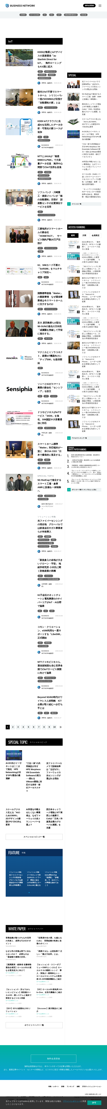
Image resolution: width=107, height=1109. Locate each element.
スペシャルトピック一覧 (34, 837)
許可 (95, 1103)
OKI (53, 540)
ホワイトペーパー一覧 (34, 1025)
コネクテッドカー (45, 681)
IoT (59, 15)
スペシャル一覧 (76, 204)
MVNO (48, 643)
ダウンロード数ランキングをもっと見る (84, 489)
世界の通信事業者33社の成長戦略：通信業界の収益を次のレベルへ (85, 456)
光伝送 (83, 15)
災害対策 (42, 75)
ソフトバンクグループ (46, 215)
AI (44, 15)
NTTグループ (43, 175)
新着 (62, 1087)
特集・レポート (53, 1087)
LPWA (48, 172)
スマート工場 (50, 496)
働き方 (54, 713)
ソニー (54, 396)
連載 (78, 1087)
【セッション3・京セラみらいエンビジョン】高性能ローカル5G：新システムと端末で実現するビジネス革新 (86, 481)
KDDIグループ (50, 71)
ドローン (49, 576)
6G (51, 15)
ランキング (70, 1087)
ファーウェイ (43, 546)
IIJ (40, 277)
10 (54, 727)
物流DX (51, 75)
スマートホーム (51, 107)
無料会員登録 (89, 5)
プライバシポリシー (72, 1101)
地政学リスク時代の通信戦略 (48, 579)
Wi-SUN (48, 338)
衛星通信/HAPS (44, 78)
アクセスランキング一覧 (79, 438)
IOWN (23, 15)
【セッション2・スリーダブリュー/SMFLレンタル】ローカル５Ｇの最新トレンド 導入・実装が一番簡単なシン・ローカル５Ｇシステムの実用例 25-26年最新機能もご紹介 (86, 473)
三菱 (40, 251)
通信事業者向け (70, 15)
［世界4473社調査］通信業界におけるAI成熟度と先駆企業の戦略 (85, 461)
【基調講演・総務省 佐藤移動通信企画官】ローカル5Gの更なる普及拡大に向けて (85, 466)
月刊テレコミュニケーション (91, 1087)
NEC (47, 460)
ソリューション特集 (45, 543)
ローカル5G (34, 15)
